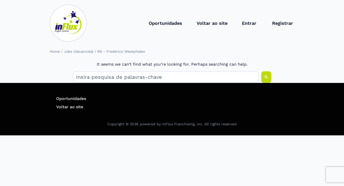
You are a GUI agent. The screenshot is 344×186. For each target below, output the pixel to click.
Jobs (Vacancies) (78, 51)
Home (55, 51)
